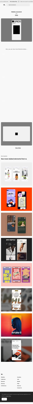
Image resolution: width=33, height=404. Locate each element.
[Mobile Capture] (16, 199)
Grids (16, 15)
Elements (3, 381)
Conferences (3, 385)
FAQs (18, 383)
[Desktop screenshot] (16, 133)
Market (18, 381)
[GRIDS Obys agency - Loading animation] (16, 63)
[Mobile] (16, 174)
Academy (19, 377)
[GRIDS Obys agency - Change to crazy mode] (16, 110)
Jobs (18, 379)
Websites (3, 377)
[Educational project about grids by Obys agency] (16, 86)
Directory (3, 383)
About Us (19, 385)
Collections (3, 379)
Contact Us (19, 387)
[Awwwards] (4, 4)
